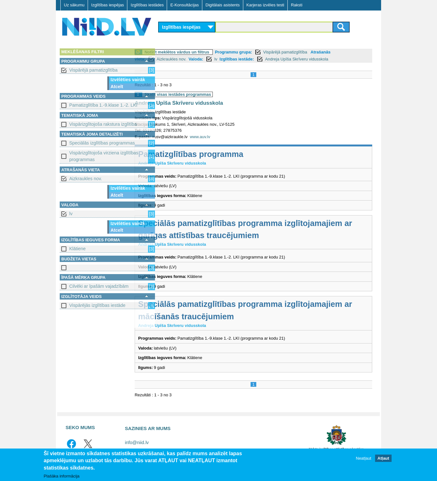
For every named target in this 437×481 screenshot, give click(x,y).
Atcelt (117, 86)
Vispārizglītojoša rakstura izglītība (103, 124)
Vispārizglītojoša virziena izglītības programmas (103, 156)
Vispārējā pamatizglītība (93, 70)
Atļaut (383, 458)
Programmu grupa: (259, 52)
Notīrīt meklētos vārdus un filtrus (202, 52)
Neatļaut (363, 458)
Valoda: (221, 59)
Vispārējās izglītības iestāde (97, 305)
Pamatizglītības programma (216, 154)
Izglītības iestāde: (262, 59)
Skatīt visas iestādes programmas (203, 94)
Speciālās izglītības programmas (102, 142)
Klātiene (77, 248)
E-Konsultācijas (184, 5)
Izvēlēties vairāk (128, 79)
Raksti (296, 5)
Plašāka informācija (62, 476)
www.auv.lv (225, 136)
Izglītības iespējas (107, 5)
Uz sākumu (74, 5)
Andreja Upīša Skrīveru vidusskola (322, 59)
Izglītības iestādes (147, 5)
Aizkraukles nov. (85, 178)
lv (70, 213)
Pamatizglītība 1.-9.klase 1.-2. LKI (103, 105)
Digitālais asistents (222, 5)
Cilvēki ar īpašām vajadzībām (99, 286)
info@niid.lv (137, 442)
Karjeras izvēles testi (265, 5)
